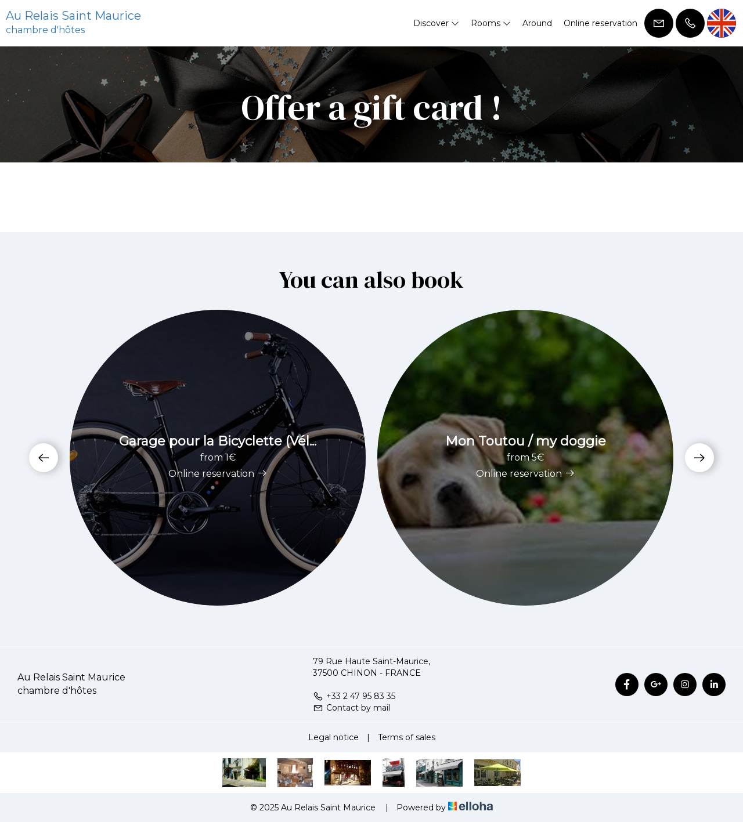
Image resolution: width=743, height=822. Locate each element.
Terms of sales (406, 737)
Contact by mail (351, 707)
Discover (436, 23)
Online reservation (600, 23)
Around (537, 23)
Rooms (491, 23)
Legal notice (333, 737)
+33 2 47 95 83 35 (354, 696)
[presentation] (43, 457)
